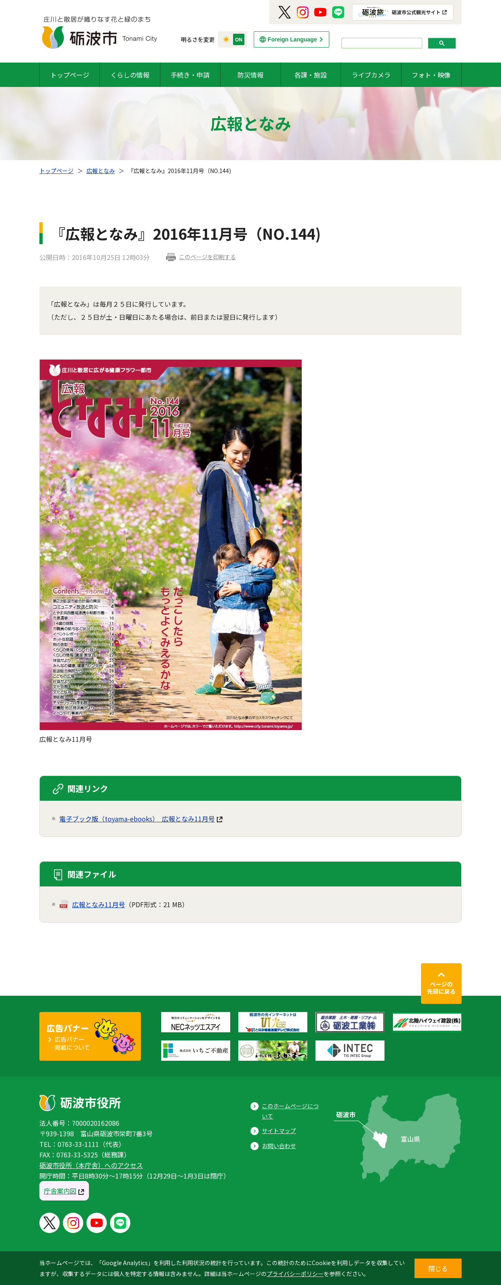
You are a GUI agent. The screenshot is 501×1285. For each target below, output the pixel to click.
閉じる (438, 1268)
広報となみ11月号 (98, 904)
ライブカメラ (371, 75)
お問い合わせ (279, 1146)
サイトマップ (279, 1131)
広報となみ (100, 171)
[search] (381, 43)
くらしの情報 (129, 75)
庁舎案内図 (60, 1191)
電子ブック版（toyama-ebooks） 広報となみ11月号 (137, 818)
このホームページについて (290, 1111)
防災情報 (250, 75)
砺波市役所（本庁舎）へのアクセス (91, 1165)
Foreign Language (292, 39)
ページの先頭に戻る (441, 987)
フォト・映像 (431, 75)
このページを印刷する (207, 257)
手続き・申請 (190, 75)
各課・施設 (310, 75)
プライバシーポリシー (295, 1274)
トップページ (69, 75)
